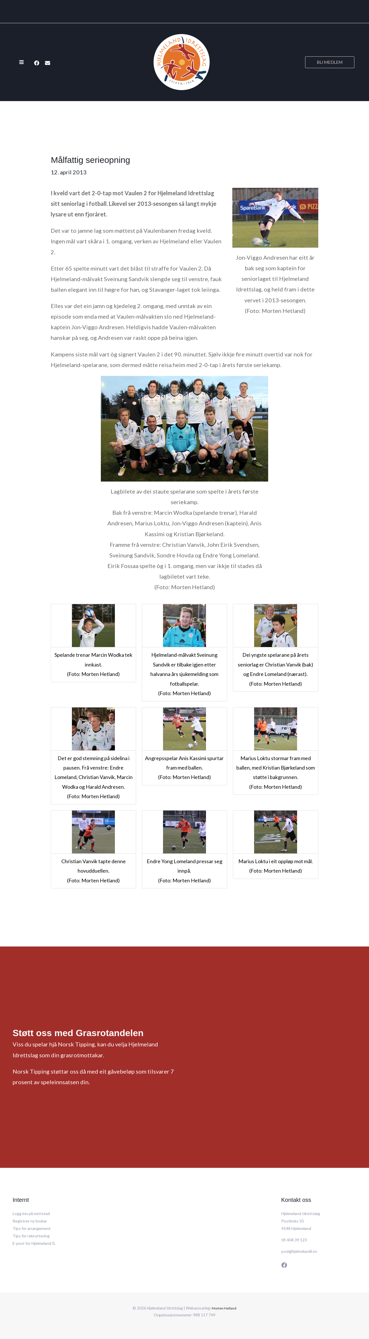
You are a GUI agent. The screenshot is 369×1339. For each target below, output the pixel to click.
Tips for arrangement (32, 1228)
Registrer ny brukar (30, 1220)
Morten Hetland (224, 1308)
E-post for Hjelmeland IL (34, 1243)
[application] (264, 13)
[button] (329, 62)
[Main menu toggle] (21, 62)
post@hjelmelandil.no (300, 1251)
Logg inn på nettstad (31, 1213)
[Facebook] (36, 62)
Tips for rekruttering (31, 1235)
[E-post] (47, 62)
